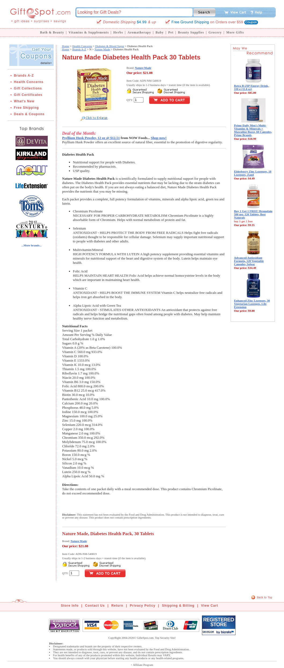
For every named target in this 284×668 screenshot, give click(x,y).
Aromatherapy (139, 32)
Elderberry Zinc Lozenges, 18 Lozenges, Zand (252, 173)
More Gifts (235, 32)
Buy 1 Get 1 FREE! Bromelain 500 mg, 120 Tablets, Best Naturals (253, 214)
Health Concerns (28, 82)
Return (117, 605)
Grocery (215, 32)
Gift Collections (28, 88)
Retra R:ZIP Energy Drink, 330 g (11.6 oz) (251, 87)
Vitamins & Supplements (89, 32)
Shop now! (159, 138)
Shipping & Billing (178, 605)
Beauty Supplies (191, 32)
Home (65, 46)
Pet (171, 32)
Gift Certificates (28, 95)
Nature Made (102, 49)
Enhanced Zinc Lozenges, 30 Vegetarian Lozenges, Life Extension (252, 304)
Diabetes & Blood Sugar (109, 46)
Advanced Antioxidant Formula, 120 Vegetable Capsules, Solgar (249, 261)
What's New (24, 101)
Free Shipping (26, 108)
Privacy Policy (142, 605)
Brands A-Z (24, 75)
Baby (160, 32)
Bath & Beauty (52, 32)
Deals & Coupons (29, 114)
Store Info (70, 605)
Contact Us (95, 605)
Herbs (118, 32)
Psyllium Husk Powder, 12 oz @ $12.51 (91, 138)
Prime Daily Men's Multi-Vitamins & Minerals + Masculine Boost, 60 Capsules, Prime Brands (253, 130)
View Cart (209, 605)
